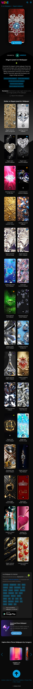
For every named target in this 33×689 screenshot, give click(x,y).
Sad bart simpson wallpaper (16, 83)
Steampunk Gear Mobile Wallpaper (10, 471)
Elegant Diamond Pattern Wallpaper (23, 254)
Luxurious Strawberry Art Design (23, 564)
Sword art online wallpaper (10, 78)
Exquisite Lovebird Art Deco (10, 533)
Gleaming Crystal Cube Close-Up (23, 409)
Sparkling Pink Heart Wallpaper (23, 533)
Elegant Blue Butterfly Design (23, 440)
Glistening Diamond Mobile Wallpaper (23, 316)
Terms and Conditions (18, 680)
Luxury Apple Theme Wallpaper (10, 502)
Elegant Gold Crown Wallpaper (10, 440)
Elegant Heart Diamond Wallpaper (10, 161)
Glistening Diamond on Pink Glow (10, 192)
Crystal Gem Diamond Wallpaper (23, 285)
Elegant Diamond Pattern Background (10, 130)
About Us (8, 680)
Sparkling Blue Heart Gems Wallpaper (10, 285)
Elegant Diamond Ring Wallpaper (23, 471)
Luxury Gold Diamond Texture (10, 223)
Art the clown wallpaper (23, 78)
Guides (18, 682)
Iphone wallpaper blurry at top (16, 86)
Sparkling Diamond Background (23, 347)
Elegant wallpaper (18, 6)
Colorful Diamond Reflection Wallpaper (23, 192)
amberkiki (20, 55)
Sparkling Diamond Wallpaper (23, 130)
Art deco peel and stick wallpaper (16, 81)
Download (16, 43)
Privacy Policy (28, 680)
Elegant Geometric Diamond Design (10, 254)
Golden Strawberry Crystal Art (23, 378)
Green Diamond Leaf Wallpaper (10, 316)
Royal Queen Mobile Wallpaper (23, 502)
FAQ (15, 682)
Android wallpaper (14, 579)
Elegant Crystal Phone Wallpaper (10, 347)
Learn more (16, 633)
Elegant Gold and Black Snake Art (10, 564)
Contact (3, 680)
